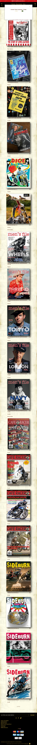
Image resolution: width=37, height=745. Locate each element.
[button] (16, 11)
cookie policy (26, 743)
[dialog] (18, 372)
